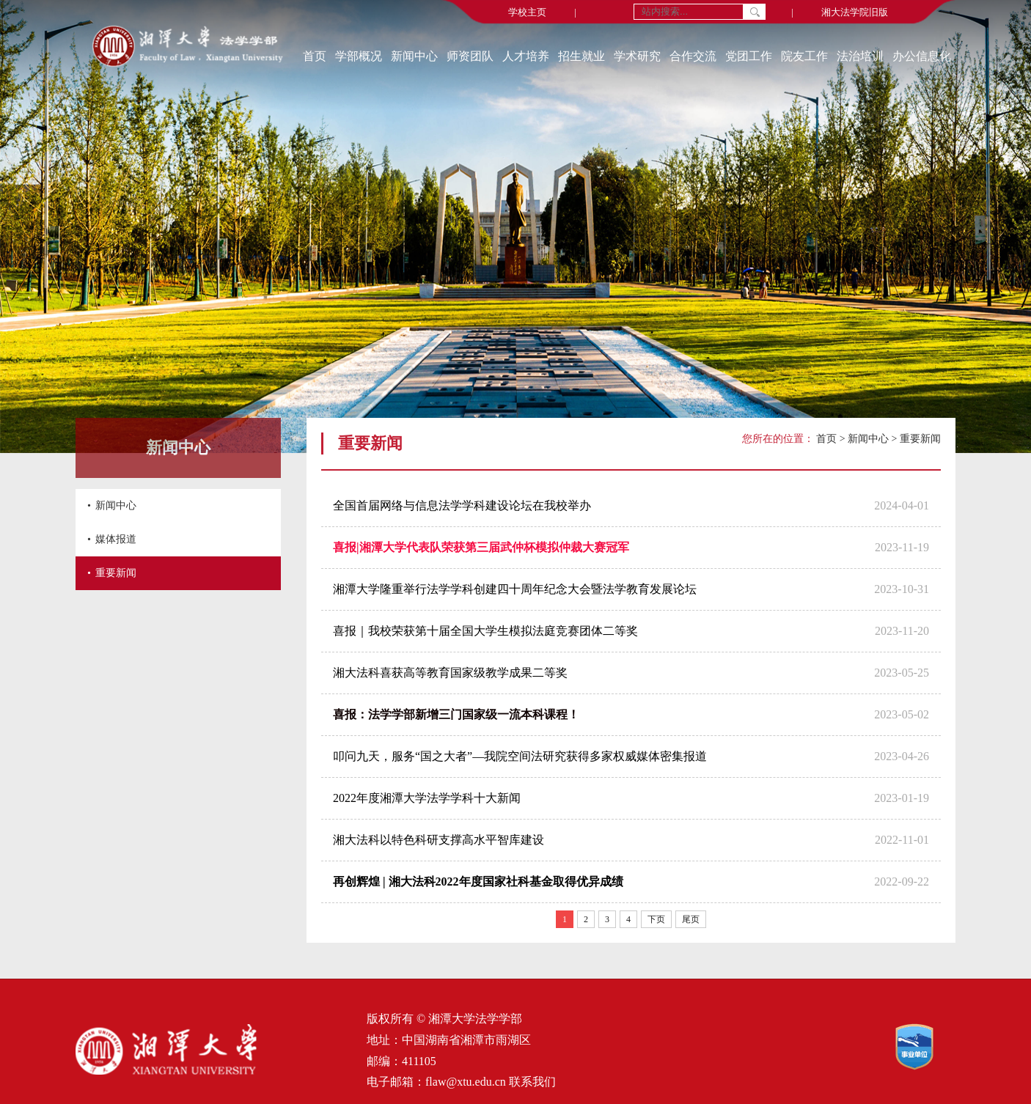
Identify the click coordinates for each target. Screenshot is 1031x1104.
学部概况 (358, 56)
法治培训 (860, 56)
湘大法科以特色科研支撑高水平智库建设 (438, 839)
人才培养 (525, 56)
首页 (314, 56)
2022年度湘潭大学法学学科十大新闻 (427, 798)
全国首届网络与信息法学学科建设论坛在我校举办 (462, 505)
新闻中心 (414, 56)
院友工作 (804, 56)
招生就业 (581, 56)
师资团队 (470, 56)
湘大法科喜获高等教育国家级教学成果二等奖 (450, 672)
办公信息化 (921, 56)
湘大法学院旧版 (854, 12)
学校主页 (527, 12)
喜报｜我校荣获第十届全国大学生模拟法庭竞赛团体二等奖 (485, 631)
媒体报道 (115, 539)
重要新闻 (115, 572)
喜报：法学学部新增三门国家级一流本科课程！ (456, 714)
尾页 (691, 919)
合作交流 (692, 56)
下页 (656, 919)
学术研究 (637, 56)
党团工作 (748, 56)
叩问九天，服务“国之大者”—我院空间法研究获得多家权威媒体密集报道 (520, 756)
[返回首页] (187, 48)
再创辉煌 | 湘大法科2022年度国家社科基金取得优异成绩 (478, 881)
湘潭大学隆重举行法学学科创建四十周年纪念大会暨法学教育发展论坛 (515, 589)
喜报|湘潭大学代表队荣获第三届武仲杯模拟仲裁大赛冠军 (481, 547)
